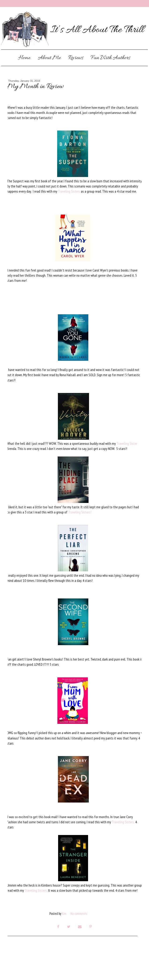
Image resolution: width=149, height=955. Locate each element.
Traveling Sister (126, 443)
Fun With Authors (110, 58)
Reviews (75, 58)
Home (24, 58)
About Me (49, 58)
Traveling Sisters (69, 191)
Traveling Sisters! (79, 512)
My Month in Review (35, 86)
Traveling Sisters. (123, 822)
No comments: (79, 913)
